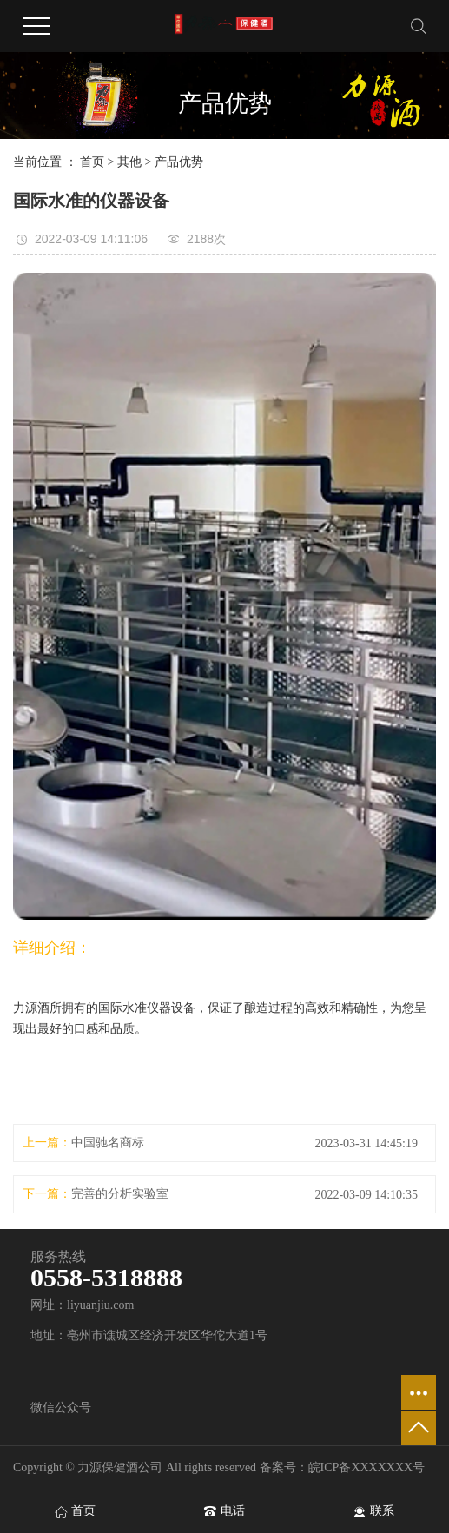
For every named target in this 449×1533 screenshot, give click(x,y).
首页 (92, 161)
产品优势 (179, 161)
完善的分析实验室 (119, 1193)
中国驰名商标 (107, 1142)
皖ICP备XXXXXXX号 (367, 1467)
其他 (129, 161)
